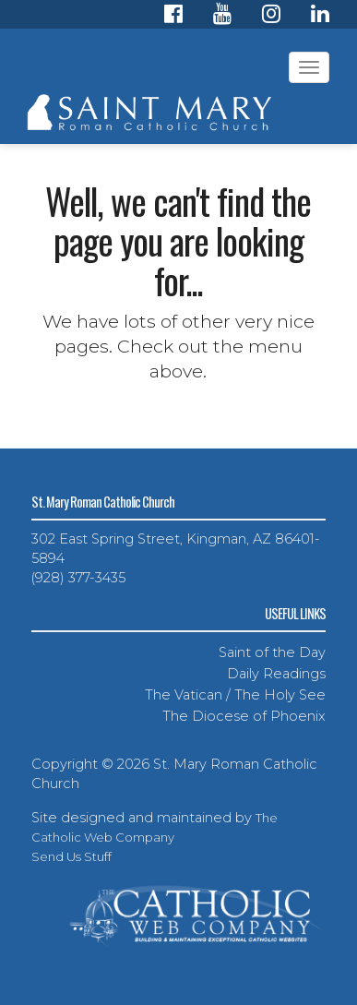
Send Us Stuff (71, 856)
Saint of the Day (272, 652)
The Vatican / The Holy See (235, 695)
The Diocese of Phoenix (244, 716)
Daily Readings (276, 673)
